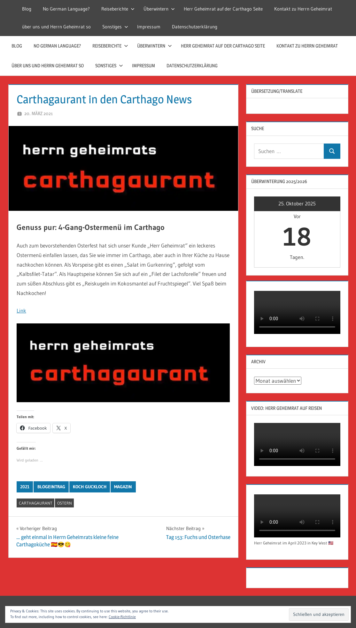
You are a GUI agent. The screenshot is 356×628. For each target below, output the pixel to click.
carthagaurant (35, 503)
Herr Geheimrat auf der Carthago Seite (223, 9)
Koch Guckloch (89, 487)
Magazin (123, 487)
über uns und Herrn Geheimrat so (56, 27)
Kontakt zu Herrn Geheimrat (303, 9)
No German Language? (66, 9)
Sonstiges (115, 27)
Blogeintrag (51, 487)
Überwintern (159, 9)
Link (21, 310)
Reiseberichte (118, 9)
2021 (24, 487)
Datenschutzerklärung (194, 27)
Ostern (64, 503)
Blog (26, 9)
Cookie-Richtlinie (122, 616)
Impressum (148, 27)
